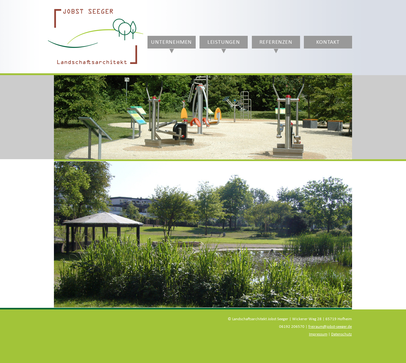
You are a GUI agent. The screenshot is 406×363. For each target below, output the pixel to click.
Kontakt (328, 42)
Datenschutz (341, 334)
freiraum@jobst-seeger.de (330, 327)
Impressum (318, 334)
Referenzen (275, 42)
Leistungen (223, 42)
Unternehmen (171, 42)
